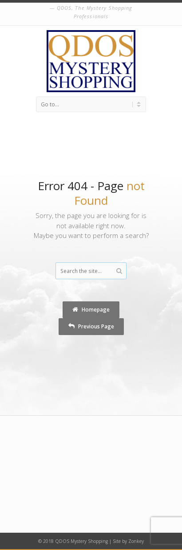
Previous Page (91, 326)
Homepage (91, 309)
